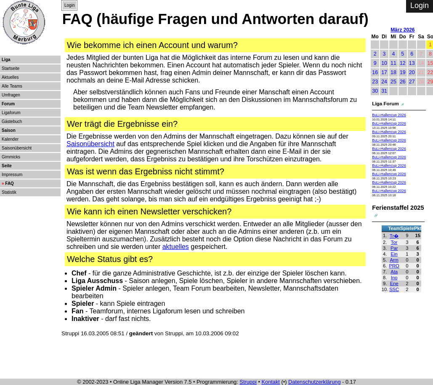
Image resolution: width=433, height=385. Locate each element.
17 (384, 72)
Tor (394, 242)
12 (403, 63)
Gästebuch (12, 121)
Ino (394, 277)
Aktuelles (10, 77)
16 (375, 72)
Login (69, 5)
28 (421, 82)
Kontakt (271, 382)
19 (403, 72)
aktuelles (175, 246)
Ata (394, 271)
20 (412, 72)
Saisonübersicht (17, 148)
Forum (8, 104)
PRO (394, 265)
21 (421, 72)
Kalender (10, 139)
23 (375, 82)
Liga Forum (385, 103)
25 (393, 82)
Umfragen (11, 95)
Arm (394, 259)
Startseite (10, 68)
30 (375, 91)
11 (393, 63)
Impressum (12, 174)
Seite (7, 165)
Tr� (394, 235)
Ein (394, 254)
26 (403, 82)
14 (421, 63)
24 (384, 82)
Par (394, 248)
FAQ (9, 183)
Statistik (9, 192)
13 (412, 63)
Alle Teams (12, 86)
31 (384, 91)
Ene (394, 283)
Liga (6, 59)
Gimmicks (11, 157)
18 (393, 72)
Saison (9, 130)
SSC (394, 289)
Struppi (248, 382)
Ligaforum (11, 112)
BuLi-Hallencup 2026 (389, 115)
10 (384, 63)
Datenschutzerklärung (314, 382)
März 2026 (402, 30)
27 (412, 82)
